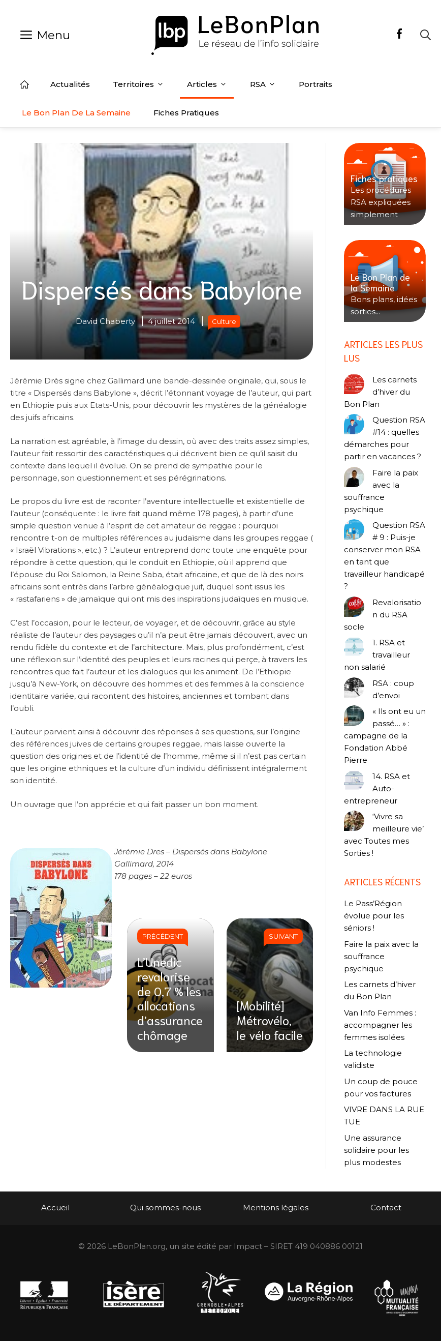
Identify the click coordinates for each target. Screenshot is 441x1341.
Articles (207, 84)
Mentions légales (275, 1207)
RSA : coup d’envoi (393, 689)
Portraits (315, 84)
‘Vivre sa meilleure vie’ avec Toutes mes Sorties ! (384, 835)
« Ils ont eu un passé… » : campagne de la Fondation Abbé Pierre (385, 735)
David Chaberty (105, 321)
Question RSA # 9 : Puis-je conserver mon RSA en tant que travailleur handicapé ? (384, 555)
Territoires (138, 84)
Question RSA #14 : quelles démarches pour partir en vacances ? (384, 438)
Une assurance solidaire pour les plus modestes (376, 1150)
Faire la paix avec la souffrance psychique (381, 491)
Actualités (70, 84)
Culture (224, 321)
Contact (385, 1207)
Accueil (24, 84)
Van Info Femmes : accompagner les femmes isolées (380, 1025)
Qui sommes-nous (165, 1207)
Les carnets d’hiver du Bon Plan (380, 392)
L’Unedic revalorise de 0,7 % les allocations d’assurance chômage (170, 997)
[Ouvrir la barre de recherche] (425, 34)
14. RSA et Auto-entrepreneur (377, 788)
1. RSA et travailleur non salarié (377, 655)
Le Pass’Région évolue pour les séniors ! (374, 916)
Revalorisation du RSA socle (382, 615)
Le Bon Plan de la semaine (76, 112)
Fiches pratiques (186, 112)
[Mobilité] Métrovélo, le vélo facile (270, 1019)
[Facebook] (399, 35)
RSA (263, 84)
